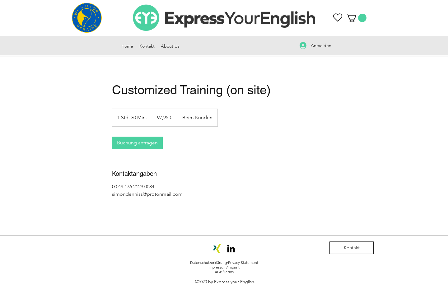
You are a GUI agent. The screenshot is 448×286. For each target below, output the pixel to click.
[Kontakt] (351, 247)
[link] (137, 143)
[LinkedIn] (231, 248)
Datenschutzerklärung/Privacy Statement (224, 262)
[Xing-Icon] (217, 248)
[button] (356, 18)
